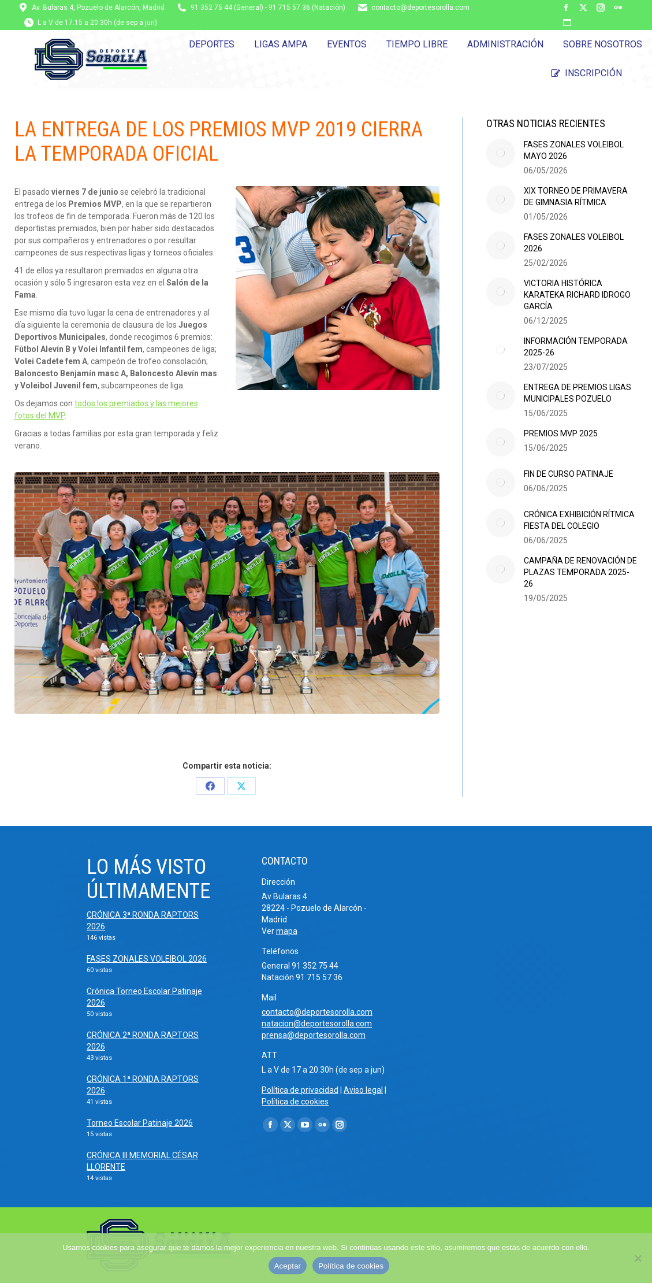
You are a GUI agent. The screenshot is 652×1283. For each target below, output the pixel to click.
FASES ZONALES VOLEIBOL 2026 (574, 242)
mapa (286, 931)
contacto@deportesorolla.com (420, 7)
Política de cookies (295, 1101)
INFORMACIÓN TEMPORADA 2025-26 (576, 346)
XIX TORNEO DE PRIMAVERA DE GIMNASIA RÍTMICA (576, 196)
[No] (637, 1258)
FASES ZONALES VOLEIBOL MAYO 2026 (574, 150)
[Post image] (500, 153)
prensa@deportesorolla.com (314, 1035)
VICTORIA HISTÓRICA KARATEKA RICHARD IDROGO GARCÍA (577, 295)
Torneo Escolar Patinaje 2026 (140, 1123)
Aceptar (287, 1266)
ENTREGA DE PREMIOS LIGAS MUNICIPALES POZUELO (577, 393)
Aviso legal (363, 1090)
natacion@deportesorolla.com (317, 1023)
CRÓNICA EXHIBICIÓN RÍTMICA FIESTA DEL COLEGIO (579, 520)
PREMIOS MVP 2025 (561, 433)
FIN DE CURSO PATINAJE (568, 474)
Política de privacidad (300, 1090)
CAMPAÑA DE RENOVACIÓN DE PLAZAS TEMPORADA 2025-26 (580, 572)
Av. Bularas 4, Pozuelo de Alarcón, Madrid (98, 7)
